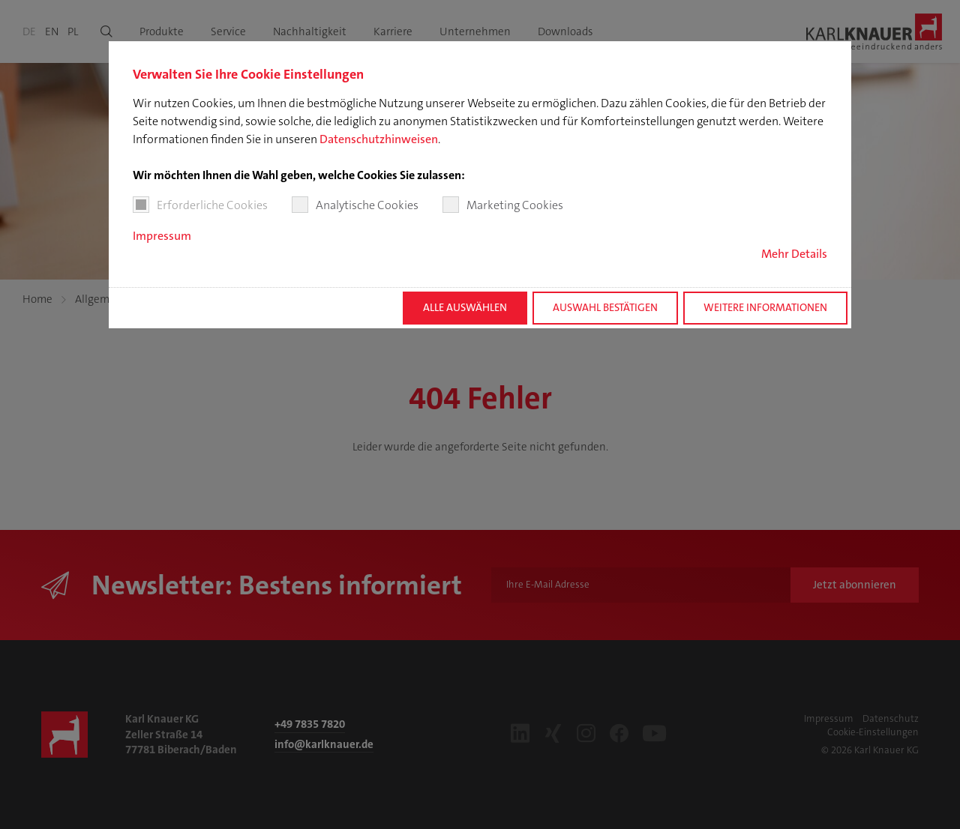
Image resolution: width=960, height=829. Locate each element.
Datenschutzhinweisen (379, 139)
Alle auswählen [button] (465, 308)
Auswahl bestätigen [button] (605, 308)
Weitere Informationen (765, 308)
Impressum (162, 236)
